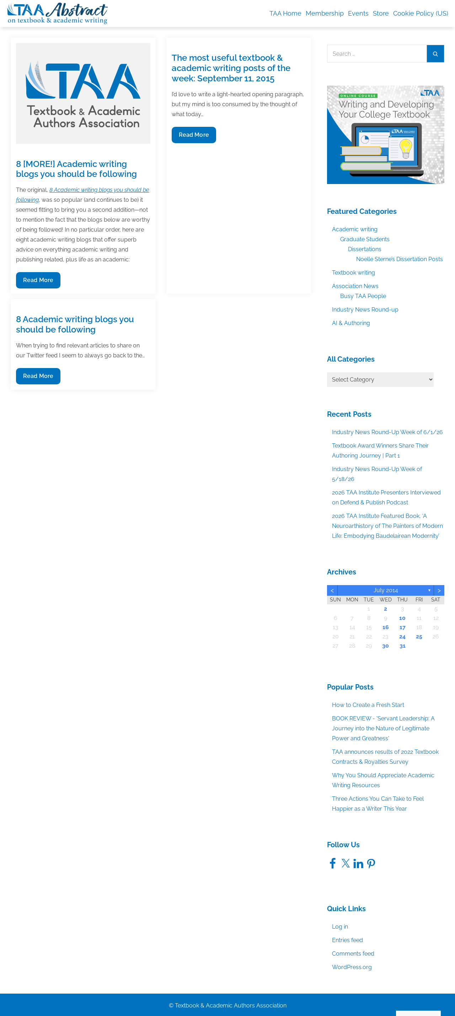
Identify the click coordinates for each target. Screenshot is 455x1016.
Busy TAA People (363, 296)
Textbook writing (353, 272)
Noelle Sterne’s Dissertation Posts (399, 259)
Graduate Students (365, 239)
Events (358, 13)
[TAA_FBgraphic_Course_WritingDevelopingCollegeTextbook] (385, 134)
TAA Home (285, 13)
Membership (325, 13)
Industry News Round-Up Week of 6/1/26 (387, 432)
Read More (38, 281)
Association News (355, 286)
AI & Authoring (351, 323)
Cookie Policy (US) (420, 13)
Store (381, 13)
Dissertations (364, 249)
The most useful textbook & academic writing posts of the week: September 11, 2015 (231, 68)
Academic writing (355, 229)
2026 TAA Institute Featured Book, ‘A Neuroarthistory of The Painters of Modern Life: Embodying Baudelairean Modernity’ (387, 526)
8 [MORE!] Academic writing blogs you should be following (76, 169)
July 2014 (386, 590)
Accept (367, 995)
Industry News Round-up (365, 309)
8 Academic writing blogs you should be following (75, 324)
